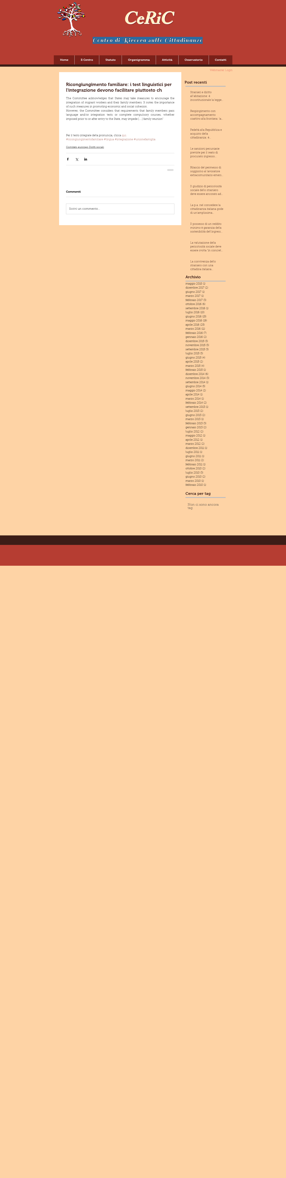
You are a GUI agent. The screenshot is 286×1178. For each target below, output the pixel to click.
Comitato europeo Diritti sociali (85, 147)
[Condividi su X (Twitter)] (76, 159)
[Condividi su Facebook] (67, 159)
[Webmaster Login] (221, 70)
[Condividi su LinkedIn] (85, 159)
